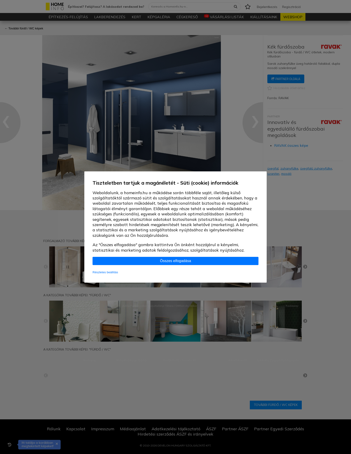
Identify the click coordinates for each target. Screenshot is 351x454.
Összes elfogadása (175, 261)
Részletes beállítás (105, 272)
